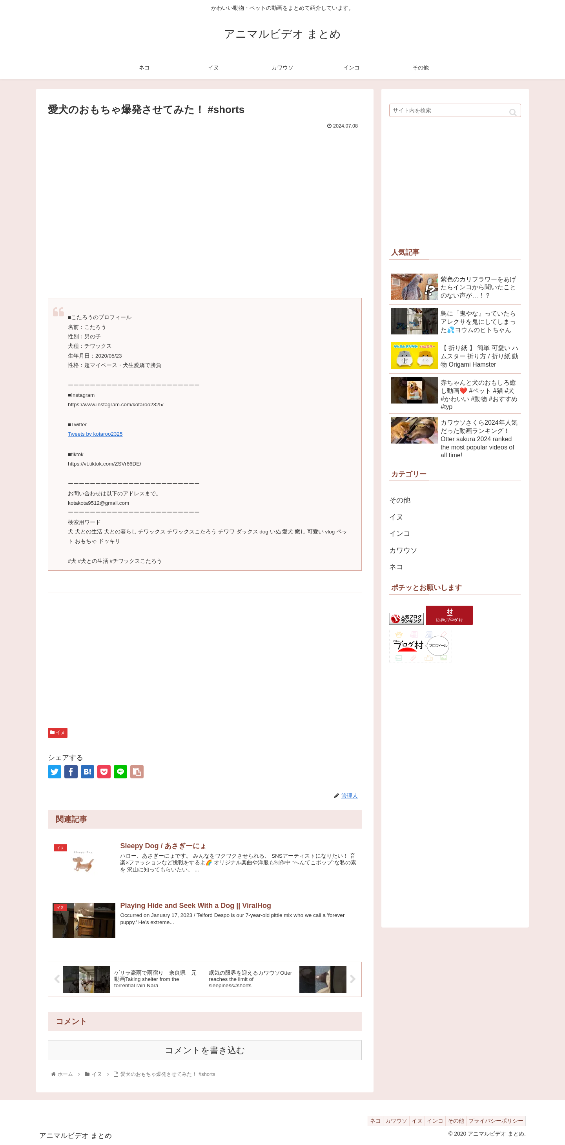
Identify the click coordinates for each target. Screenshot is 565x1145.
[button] (513, 112)
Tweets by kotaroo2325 (95, 434)
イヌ (57, 732)
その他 (399, 500)
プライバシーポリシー (494, 1121)
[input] (455, 110)
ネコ (396, 567)
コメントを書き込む (205, 1051)
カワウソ (403, 550)
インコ (399, 533)
